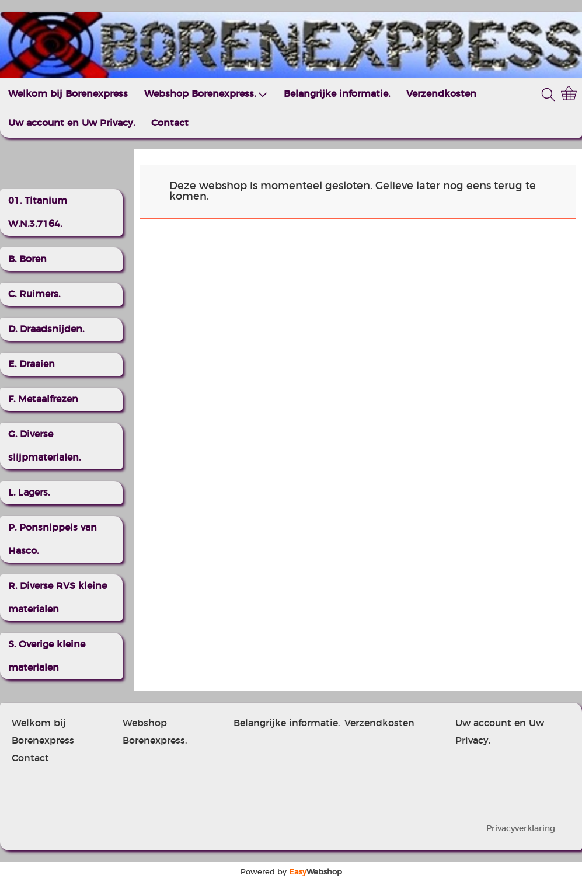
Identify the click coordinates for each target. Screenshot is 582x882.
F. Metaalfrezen (43, 399)
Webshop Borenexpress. (205, 94)
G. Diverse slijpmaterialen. (44, 446)
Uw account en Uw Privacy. (71, 123)
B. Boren (27, 259)
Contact (170, 123)
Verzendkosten (441, 94)
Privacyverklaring (520, 828)
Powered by (291, 872)
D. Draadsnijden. (46, 329)
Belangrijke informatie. (337, 94)
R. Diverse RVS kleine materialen (57, 597)
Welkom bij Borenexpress (68, 94)
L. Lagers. (29, 492)
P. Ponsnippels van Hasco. (52, 539)
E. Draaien (31, 364)
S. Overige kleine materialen (46, 656)
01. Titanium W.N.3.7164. (37, 212)
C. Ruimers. (34, 294)
